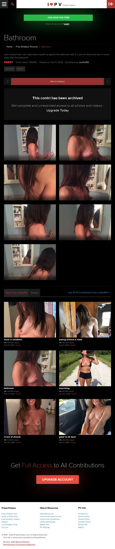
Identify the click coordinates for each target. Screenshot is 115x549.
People (5, 522)
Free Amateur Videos (11, 519)
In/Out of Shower (12, 437)
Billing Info (82, 524)
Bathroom (9, 388)
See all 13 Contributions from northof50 (88, 292)
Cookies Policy (84, 522)
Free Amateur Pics (9, 514)
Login (66, 24)
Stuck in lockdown (13, 339)
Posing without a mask (70, 339)
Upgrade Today (57, 110)
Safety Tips (44, 524)
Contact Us (83, 514)
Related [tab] (34, 292)
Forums (5, 527)
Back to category (57, 81)
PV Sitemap (45, 527)
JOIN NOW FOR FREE (58, 17)
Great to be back (67, 437)
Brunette (9, 69)
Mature (20, 69)
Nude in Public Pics (10, 516)
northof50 (84, 62)
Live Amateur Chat (9, 524)
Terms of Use (83, 516)
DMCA (81, 527)
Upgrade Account (57, 480)
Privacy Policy (84, 519)
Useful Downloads (47, 522)
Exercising (64, 388)
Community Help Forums (50, 516)
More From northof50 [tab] (16, 292)
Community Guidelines (50, 519)
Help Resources (47, 514)
